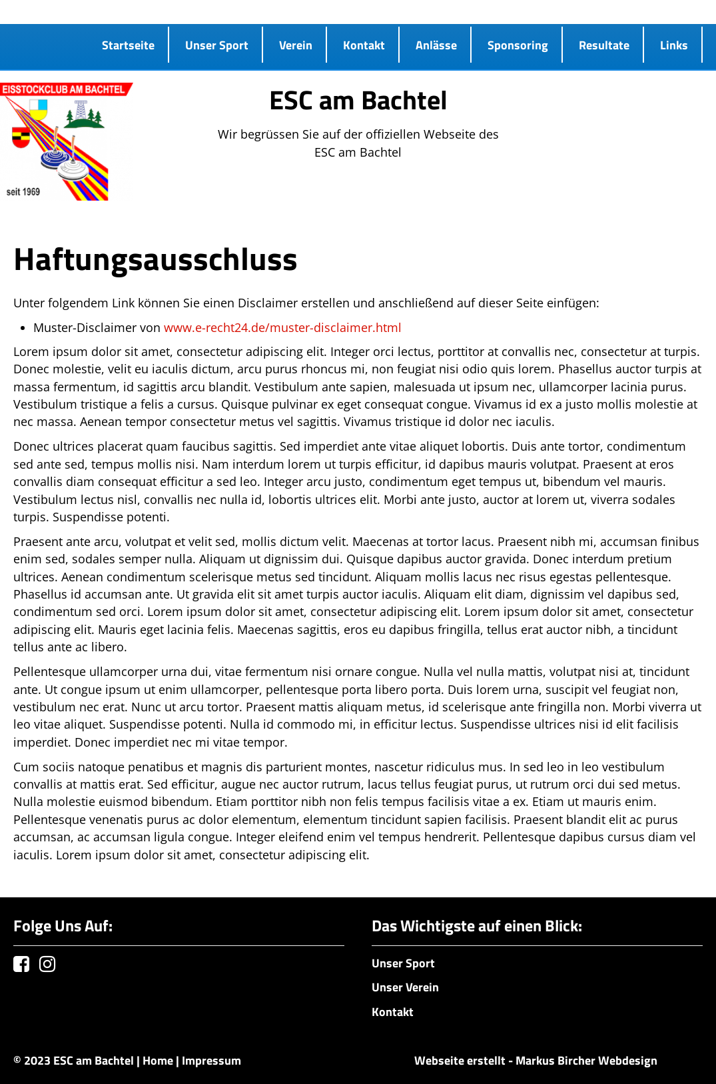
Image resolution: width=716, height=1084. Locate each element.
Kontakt (364, 44)
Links (674, 44)
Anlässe (436, 44)
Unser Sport (216, 44)
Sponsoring (518, 44)
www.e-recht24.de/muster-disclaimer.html (283, 327)
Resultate (604, 44)
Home (158, 1060)
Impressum (211, 1060)
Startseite (128, 44)
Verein (295, 44)
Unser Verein (405, 986)
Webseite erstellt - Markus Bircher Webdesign (535, 1060)
